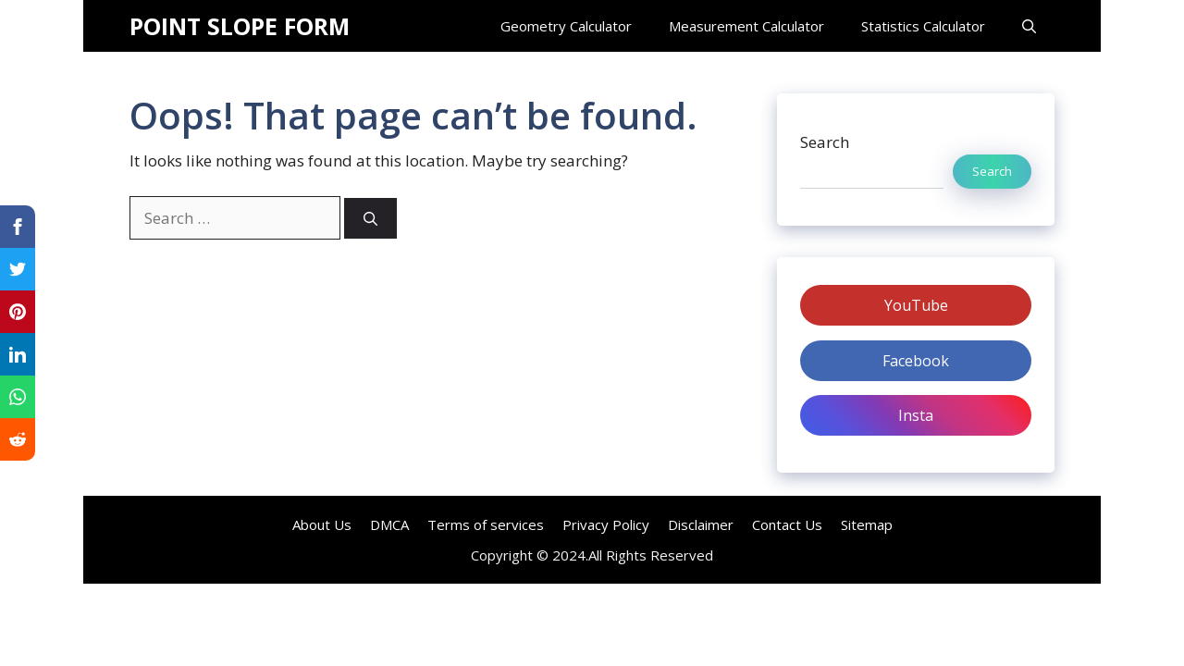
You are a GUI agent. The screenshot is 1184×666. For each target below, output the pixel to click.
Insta (915, 415)
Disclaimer (701, 524)
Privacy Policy (605, 524)
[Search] (370, 219)
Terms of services (485, 524)
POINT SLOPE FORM (240, 26)
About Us (322, 524)
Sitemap (867, 524)
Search (824, 142)
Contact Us (787, 524)
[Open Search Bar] (1029, 26)
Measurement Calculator (746, 26)
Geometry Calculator (566, 26)
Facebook (915, 361)
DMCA (389, 524)
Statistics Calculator (923, 26)
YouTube (916, 305)
